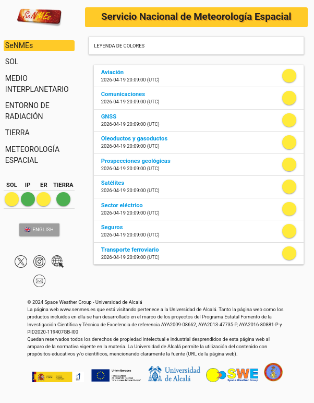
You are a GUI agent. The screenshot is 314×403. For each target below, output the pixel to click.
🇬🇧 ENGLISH (39, 229)
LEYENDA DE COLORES (119, 46)
